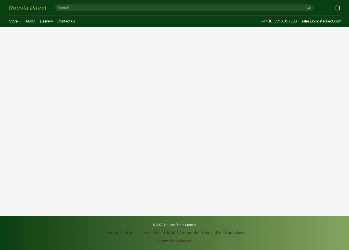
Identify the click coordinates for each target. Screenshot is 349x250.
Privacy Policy (149, 232)
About (30, 21)
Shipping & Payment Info (180, 232)
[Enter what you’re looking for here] (184, 7)
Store (15, 21)
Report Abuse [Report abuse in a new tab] (234, 232)
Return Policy (211, 232)
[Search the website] (308, 7)
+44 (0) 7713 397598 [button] (279, 21)
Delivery (46, 21)
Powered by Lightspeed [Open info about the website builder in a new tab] (174, 240)
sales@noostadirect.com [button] (321, 21)
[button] (27, 7)
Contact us (66, 21)
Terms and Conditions (120, 232)
